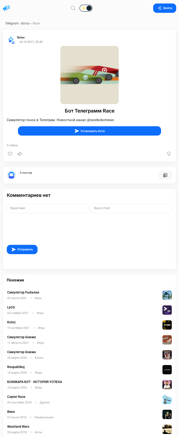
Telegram (11, 23)
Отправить (22, 249)
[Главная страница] (6, 8)
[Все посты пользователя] (165, 175)
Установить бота (90, 131)
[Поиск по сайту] (73, 8)
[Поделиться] (20, 154)
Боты (25, 23)
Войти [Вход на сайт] (164, 8)
